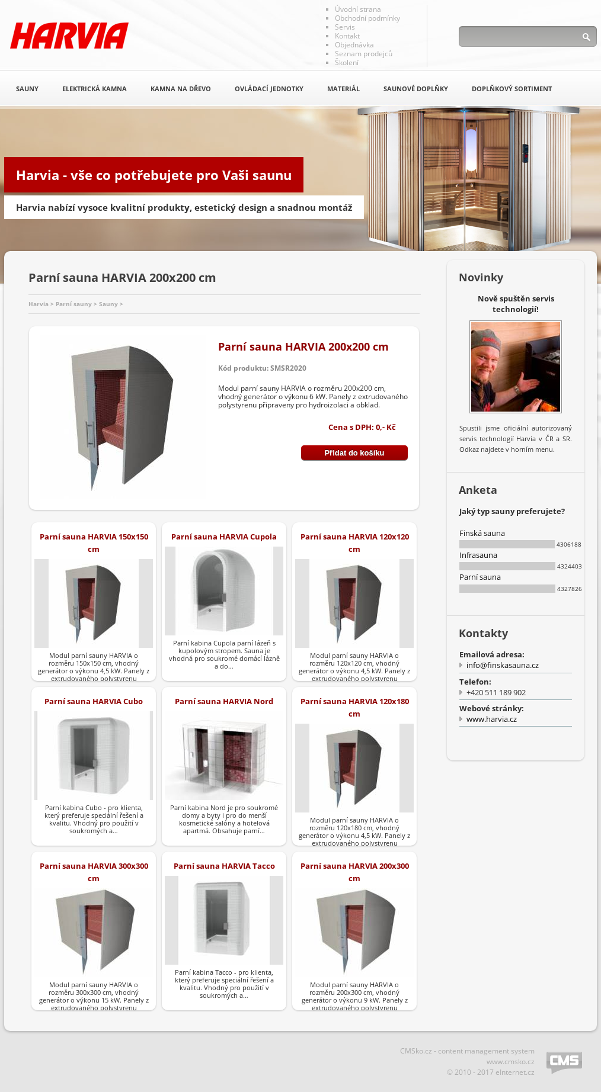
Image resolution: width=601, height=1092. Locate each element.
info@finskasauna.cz (502, 665)
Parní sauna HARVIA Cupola (224, 536)
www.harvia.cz (491, 719)
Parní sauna (480, 576)
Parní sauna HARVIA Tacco (224, 865)
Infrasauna (478, 555)
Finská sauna (482, 533)
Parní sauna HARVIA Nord (224, 701)
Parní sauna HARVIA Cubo (93, 701)
